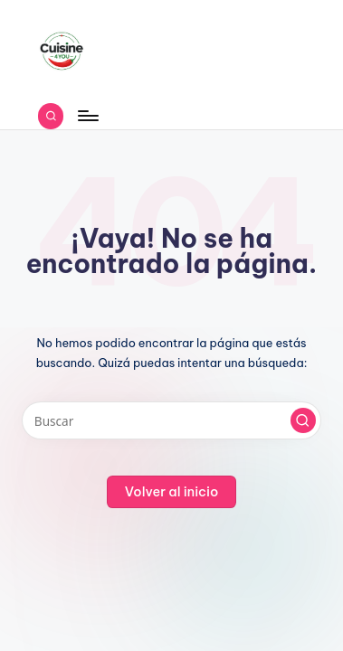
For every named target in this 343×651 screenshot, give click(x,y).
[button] (303, 420)
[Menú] (87, 116)
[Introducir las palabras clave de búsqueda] (171, 420)
